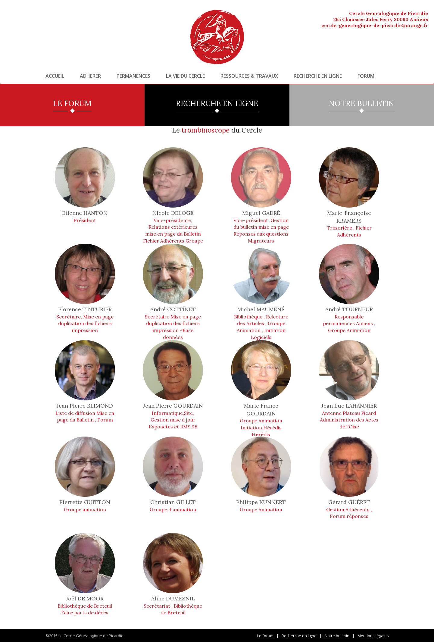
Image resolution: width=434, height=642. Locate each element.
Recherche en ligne (318, 76)
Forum (366, 76)
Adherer (90, 76)
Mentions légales (373, 635)
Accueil (54, 76)
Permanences (133, 76)
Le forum (265, 635)
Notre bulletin (337, 635)
